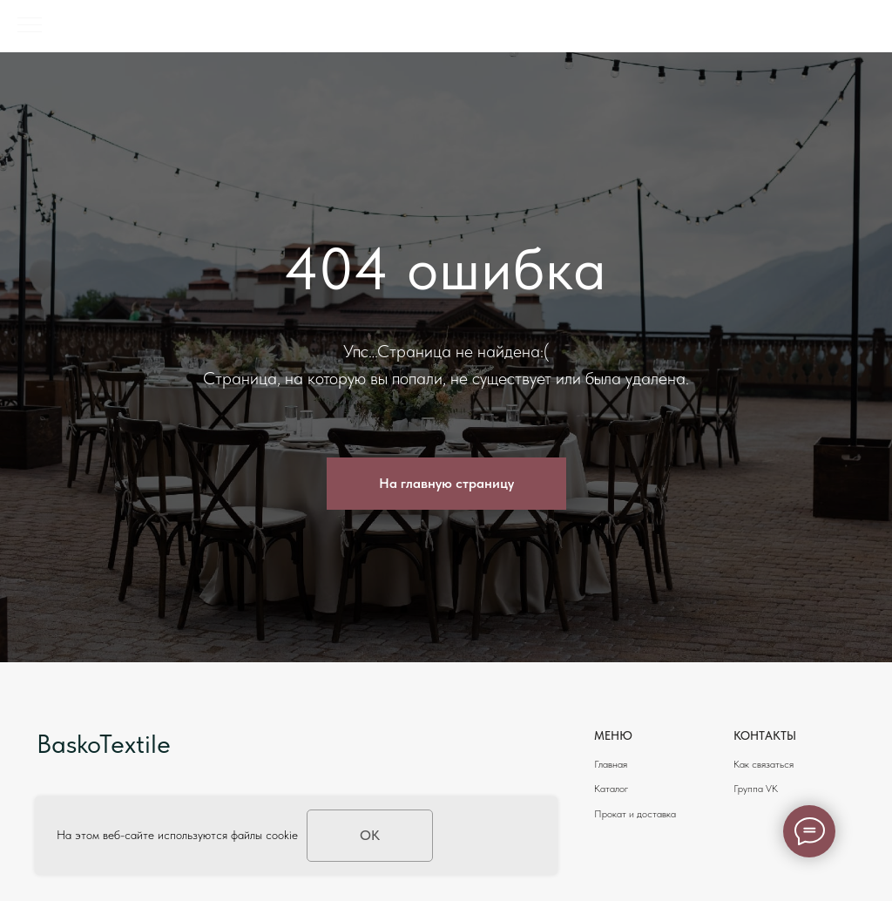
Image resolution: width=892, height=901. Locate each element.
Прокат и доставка (635, 814)
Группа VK (755, 788)
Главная (610, 764)
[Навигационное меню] (29, 26)
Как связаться (763, 764)
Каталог (611, 788)
